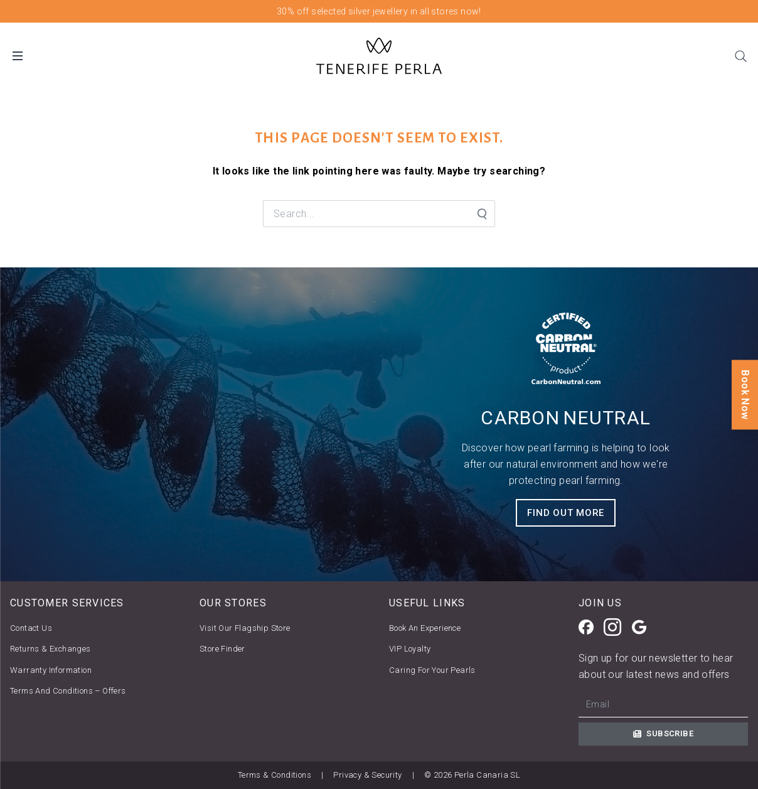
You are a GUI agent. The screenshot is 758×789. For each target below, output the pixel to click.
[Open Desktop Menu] (17, 55)
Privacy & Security (367, 775)
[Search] (740, 55)
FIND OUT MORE (565, 512)
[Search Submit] (481, 214)
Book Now (745, 394)
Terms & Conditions (274, 775)
